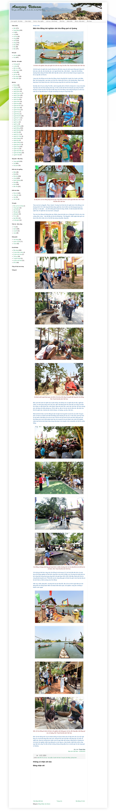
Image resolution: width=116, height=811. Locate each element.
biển (14, 28)
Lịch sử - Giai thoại (51, 21)
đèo (14, 46)
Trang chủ (59, 801)
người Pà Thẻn (17, 136)
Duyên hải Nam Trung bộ (59, 757)
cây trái (15, 55)
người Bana (16, 89)
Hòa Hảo (15, 210)
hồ (14, 32)
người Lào (16, 122)
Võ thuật (15, 64)
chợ (14, 163)
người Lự (15, 124)
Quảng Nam (74, 757)
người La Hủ (16, 120)
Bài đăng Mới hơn (38, 801)
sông (14, 42)
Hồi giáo (15, 212)
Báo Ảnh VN (40, 757)
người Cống (16, 97)
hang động (16, 30)
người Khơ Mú (17, 115)
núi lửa (15, 36)
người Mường (17, 130)
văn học (15, 74)
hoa (14, 57)
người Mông (16, 128)
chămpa (15, 87)
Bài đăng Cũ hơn (80, 801)
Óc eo (15, 216)
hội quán (15, 165)
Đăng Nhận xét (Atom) (44, 804)
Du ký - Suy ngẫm (38, 21)
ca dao (15, 66)
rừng (14, 38)
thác (14, 44)
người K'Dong (17, 109)
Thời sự (15, 256)
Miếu (14, 172)
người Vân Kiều (17, 150)
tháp (14, 182)
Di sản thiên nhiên (18, 252)
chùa (14, 178)
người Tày (16, 148)
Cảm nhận (28, 21)
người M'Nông (17, 126)
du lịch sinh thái (17, 260)
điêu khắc (16, 78)
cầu (14, 197)
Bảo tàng (15, 250)
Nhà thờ (15, 176)
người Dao (16, 99)
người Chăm (16, 95)
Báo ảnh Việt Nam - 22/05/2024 (76, 751)
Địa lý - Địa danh (79, 21)
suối (14, 40)
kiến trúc (15, 68)
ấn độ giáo (16, 220)
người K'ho (16, 111)
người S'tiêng (16, 142)
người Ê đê (16, 154)
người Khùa (16, 113)
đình (14, 184)
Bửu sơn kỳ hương (18, 206)
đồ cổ (14, 262)
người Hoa (16, 103)
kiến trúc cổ (16, 70)
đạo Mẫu (15, 218)
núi (14, 34)
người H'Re (16, 101)
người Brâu (16, 91)
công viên (16, 195)
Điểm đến (69, 21)
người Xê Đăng (17, 152)
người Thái (16, 146)
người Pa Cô (16, 134)
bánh (14, 228)
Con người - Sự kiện (16, 21)
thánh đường (16, 180)
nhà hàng (16, 239)
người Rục (16, 140)
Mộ (14, 174)
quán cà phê (16, 241)
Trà (14, 226)
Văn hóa (62, 21)
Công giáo (16, 208)
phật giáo (15, 214)
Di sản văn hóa (17, 254)
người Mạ (16, 132)
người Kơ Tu (16, 118)
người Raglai (16, 138)
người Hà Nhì (17, 105)
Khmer (15, 85)
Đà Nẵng (68, 757)
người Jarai (16, 107)
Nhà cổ (15, 193)
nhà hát (15, 199)
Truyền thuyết (17, 258)
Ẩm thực (89, 21)
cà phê (15, 231)
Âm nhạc (15, 76)
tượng (15, 72)
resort (15, 243)
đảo (14, 48)
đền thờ (15, 186)
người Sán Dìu (17, 144)
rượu (14, 233)
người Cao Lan (17, 93)
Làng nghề (16, 161)
